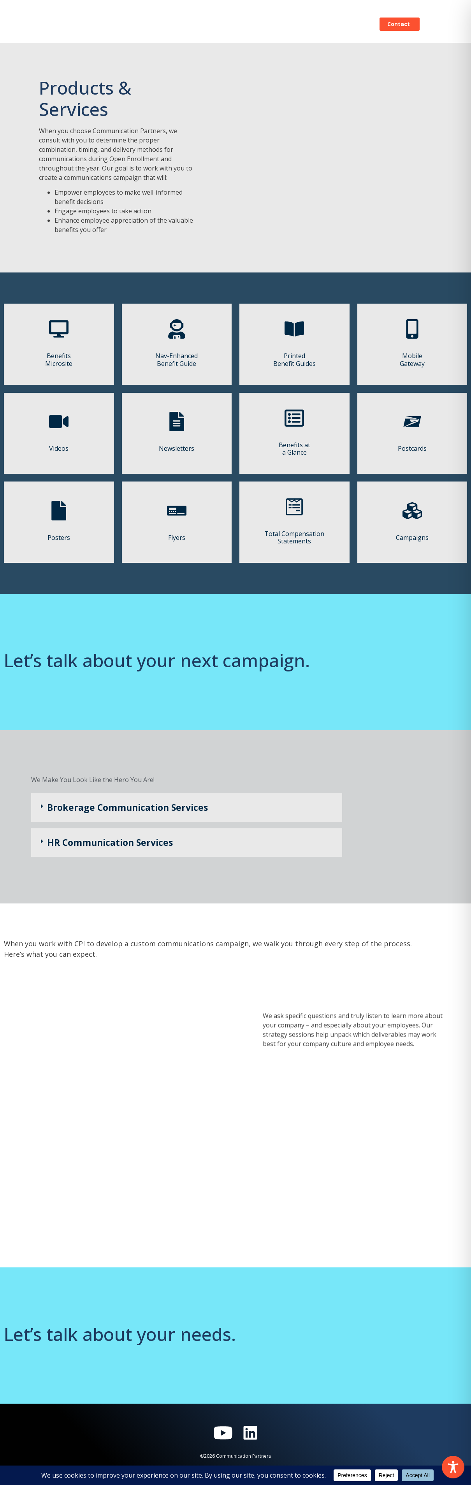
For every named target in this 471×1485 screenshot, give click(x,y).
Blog (271, 24)
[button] (186, 807)
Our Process (189, 24)
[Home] (65, 24)
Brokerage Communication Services (127, 807)
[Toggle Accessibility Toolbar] (453, 1467)
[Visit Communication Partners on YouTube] (223, 1433)
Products (235, 24)
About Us (306, 24)
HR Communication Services (110, 842)
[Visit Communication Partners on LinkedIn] (250, 1433)
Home (146, 24)
